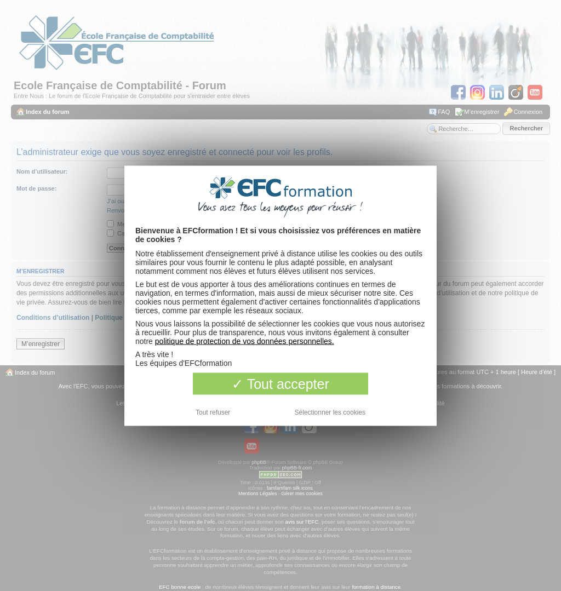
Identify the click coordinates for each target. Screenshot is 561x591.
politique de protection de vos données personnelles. (244, 340)
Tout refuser (213, 412)
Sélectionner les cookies (330, 412)
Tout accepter (280, 383)
